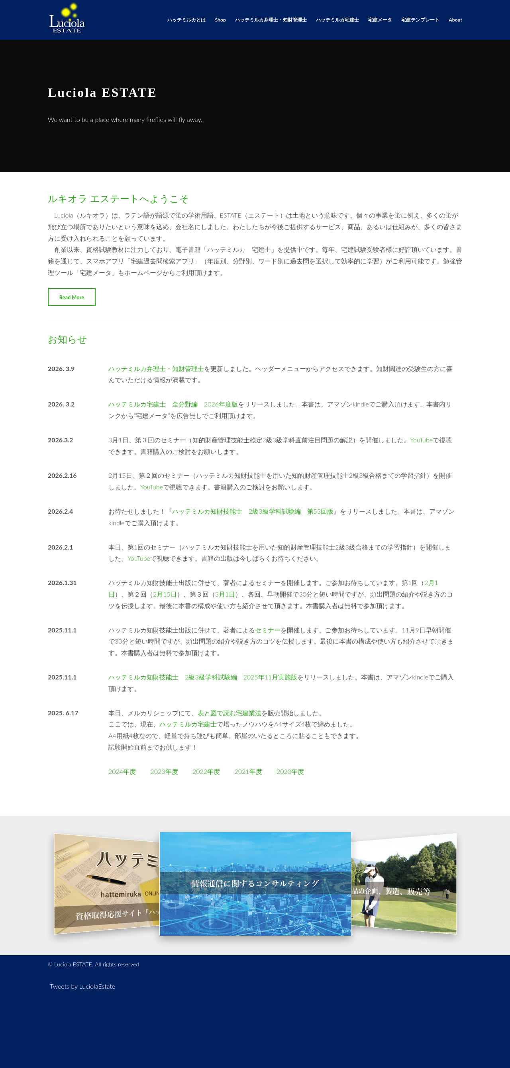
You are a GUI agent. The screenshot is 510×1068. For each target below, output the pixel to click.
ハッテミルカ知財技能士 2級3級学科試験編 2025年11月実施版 (202, 677)
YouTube (421, 440)
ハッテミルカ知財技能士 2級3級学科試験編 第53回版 (252, 511)
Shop (220, 20)
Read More (71, 297)
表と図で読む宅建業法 (229, 713)
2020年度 (290, 771)
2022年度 (206, 771)
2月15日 (165, 594)
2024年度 (122, 771)
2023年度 (164, 771)
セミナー (267, 630)
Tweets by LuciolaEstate (82, 986)
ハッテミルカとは (186, 20)
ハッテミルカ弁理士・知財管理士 (271, 20)
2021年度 (248, 771)
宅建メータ (380, 20)
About (455, 20)
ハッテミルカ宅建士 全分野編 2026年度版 (173, 404)
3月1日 (225, 594)
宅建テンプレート (420, 20)
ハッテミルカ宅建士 (337, 20)
